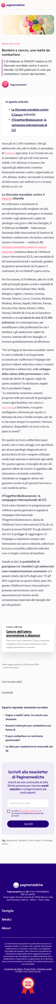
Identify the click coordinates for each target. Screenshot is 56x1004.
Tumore (10, 153)
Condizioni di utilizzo (13, 969)
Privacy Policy (30, 969)
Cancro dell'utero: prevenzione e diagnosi (23, 633)
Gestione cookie (44, 969)
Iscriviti (28, 824)
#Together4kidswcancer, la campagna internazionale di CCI (29, 125)
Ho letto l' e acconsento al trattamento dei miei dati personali (27, 813)
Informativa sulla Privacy (29, 811)
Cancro (18, 114)
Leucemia (8, 407)
